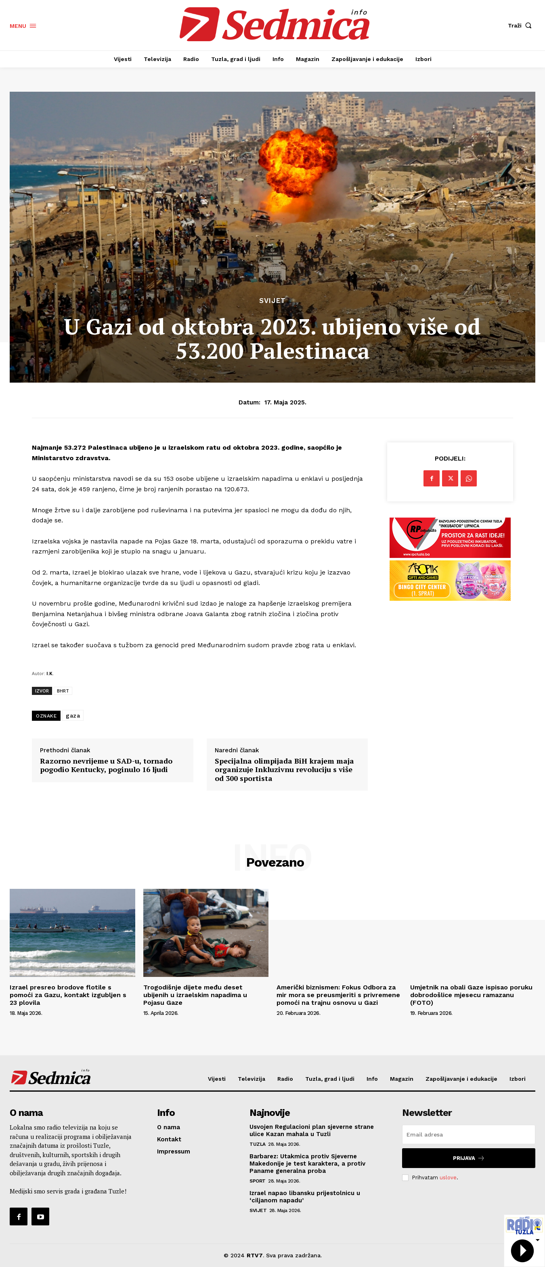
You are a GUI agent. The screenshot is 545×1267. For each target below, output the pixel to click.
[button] (521, 25)
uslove (448, 1177)
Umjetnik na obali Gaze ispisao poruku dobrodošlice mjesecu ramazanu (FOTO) (471, 994)
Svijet (272, 300)
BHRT (63, 691)
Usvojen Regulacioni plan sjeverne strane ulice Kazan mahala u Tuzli (311, 1130)
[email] (468, 1134)
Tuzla (257, 1144)
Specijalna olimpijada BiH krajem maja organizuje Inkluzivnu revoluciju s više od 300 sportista (284, 770)
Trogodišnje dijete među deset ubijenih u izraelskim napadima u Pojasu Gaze (195, 994)
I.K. (49, 673)
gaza (73, 715)
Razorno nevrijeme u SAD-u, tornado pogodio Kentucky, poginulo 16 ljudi (106, 765)
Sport (257, 1181)
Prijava (469, 1158)
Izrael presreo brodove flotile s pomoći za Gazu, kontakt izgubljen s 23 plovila (68, 994)
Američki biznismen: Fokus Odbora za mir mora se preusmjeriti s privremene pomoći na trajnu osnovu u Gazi (338, 994)
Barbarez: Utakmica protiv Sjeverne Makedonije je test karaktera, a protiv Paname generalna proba (307, 1163)
